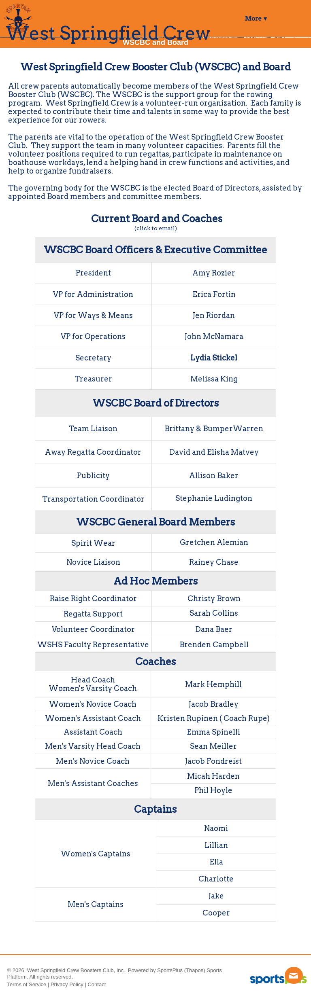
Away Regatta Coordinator (93, 452)
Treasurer (93, 379)
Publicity (93, 475)
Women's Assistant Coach (93, 718)
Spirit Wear (93, 543)
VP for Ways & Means (93, 315)
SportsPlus (170, 970)
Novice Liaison (93, 562)
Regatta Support (93, 614)
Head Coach (93, 680)
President (93, 273)
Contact (96, 984)
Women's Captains (95, 854)
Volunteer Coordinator (93, 629)
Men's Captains (96, 904)
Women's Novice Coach (92, 704)
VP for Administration (93, 294)
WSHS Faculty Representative (93, 644)
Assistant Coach (93, 732)
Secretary (93, 358)
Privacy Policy (67, 984)
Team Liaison (93, 428)
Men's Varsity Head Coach (93, 746)
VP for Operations (93, 336)
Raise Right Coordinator (93, 598)
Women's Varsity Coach (93, 688)
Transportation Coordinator (93, 499)
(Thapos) (194, 970)
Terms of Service (27, 984)
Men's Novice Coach (93, 761)
